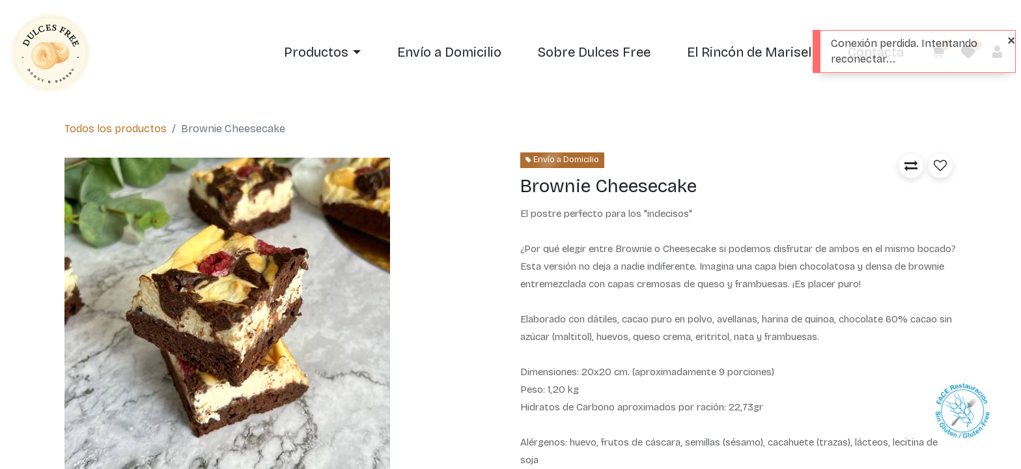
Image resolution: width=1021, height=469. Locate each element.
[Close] (1011, 40)
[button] (911, 165)
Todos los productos (115, 128)
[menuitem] (449, 53)
